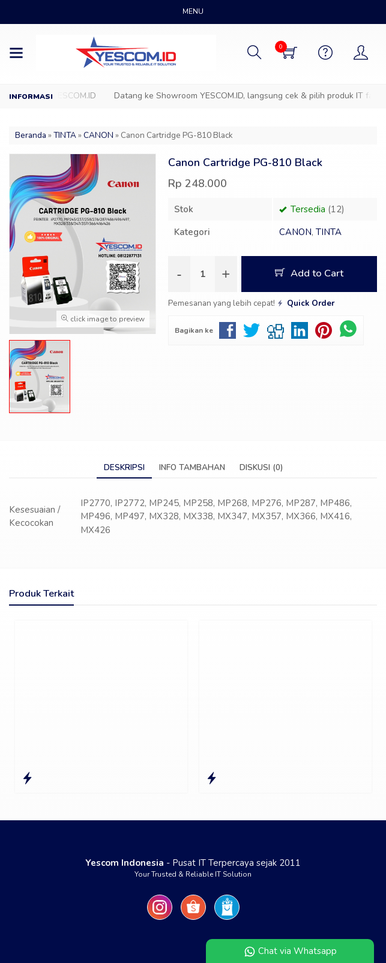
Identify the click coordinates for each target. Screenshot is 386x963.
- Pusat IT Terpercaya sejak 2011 (193, 863)
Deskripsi (124, 467)
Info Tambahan (192, 467)
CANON (295, 232)
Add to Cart (309, 273)
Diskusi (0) (261, 467)
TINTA (329, 232)
